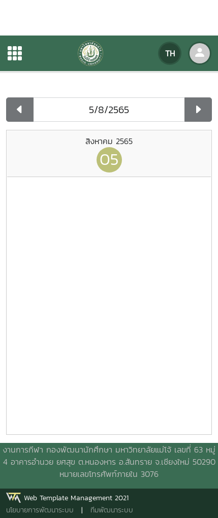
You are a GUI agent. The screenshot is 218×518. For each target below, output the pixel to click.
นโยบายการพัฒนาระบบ (40, 510)
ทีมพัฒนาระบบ (111, 510)
